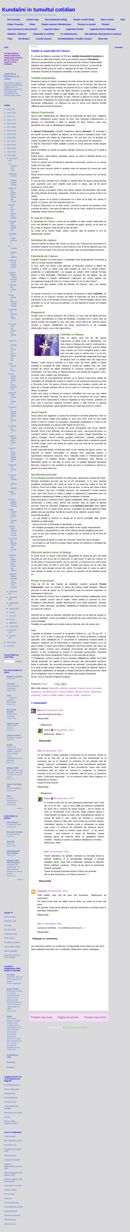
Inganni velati (12, 724)
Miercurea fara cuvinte (13, 1113)
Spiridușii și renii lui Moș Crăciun (12, 264)
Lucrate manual (43, 39)
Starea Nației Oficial (12, 947)
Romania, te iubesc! (12, 942)
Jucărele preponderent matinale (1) (12, 800)
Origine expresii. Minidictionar (56, 24)
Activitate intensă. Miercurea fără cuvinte (13, 179)
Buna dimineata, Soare (13, 1207)
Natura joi (8, 1198)
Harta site (103, 39)
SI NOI (9, 745)
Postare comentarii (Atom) (76, 1027)
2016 (9, 145)
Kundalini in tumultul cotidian (38, 9)
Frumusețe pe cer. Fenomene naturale (12, 330)
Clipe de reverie (13, 735)
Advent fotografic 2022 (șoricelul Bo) (13, 1180)
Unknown (42, 891)
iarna (88, 688)
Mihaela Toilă (12, 768)
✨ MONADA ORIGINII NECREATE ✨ (13, 700)
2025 (9, 113)
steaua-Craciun (82, 691)
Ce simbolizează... (69, 34)
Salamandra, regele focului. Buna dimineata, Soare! (12, 563)
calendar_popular (67, 688)
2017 (9, 141)
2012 (9, 642)
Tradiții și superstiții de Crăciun (13, 440)
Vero (9, 796)
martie (12, 626)
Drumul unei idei (13, 834)
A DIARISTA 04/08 (14, 824)
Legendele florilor (74, 29)
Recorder (8, 925)
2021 (9, 127)
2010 (9, 646)
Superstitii (96, 691)
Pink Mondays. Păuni (12, 367)
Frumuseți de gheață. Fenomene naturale (13, 545)
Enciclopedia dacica (12, 1085)
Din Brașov (24, 39)
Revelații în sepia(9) (14, 737)
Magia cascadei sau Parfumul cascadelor (13, 516)
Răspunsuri (46, 725)
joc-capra (97, 688)
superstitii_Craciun (40, 695)
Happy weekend (10, 1211)
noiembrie (13, 591)
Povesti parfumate (11, 1203)
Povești (105, 24)
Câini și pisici (107, 19)
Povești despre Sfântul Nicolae (13, 503)
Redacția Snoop (10, 934)
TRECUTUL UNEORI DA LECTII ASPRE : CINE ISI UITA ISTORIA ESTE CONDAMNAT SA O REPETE (14, 754)
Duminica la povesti (12, 1215)
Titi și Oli (11, 684)
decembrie (13, 158)
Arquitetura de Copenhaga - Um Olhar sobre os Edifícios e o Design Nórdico (14, 869)
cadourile (53, 688)
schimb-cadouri (66, 691)
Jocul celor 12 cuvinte (13, 1185)
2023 (9, 120)
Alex (39, 751)
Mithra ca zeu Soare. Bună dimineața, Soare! (12, 194)
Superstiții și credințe (43, 34)
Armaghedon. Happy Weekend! (12, 225)
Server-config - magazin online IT (11, 1122)
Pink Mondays (10, 1220)
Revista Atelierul (10, 1098)
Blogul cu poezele (14, 677)
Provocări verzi (10, 1145)
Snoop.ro (11, 1067)
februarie (12, 630)
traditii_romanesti (82, 695)
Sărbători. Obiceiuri (17, 34)
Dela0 (9, 1016)
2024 (9, 116)
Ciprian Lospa (9, 917)
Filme (32, 24)
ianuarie (12, 636)
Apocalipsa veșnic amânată (13, 238)
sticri (9, 696)
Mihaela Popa (9, 1093)
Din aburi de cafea (15, 832)
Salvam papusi (10, 1155)
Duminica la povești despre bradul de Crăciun (12, 415)
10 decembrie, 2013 (59, 851)
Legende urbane (52, 29)
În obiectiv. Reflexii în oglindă (13, 251)
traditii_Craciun (65, 695)
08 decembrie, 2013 (53, 710)
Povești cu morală (86, 24)
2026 (9, 109)
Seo (39, 923)
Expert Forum (13, 989)
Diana (47, 730)
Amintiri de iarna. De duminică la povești (12, 211)
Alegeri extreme (12, 494)
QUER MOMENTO (14, 788)
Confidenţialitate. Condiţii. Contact (75, 39)
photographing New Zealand (13, 852)
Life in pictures (10, 1224)
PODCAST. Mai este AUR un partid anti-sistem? (14, 979)
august (12, 609)
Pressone (11, 1062)
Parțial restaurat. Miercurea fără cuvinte (13, 300)
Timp (9, 39)
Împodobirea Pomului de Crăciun (13, 314)
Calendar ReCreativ (12, 1160)
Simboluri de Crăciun (12, 468)
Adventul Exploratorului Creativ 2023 (13, 1166)
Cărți (122, 19)
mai (10, 619)
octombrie (13, 597)
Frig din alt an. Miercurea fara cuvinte (13, 530)
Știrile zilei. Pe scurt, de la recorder (12, 956)
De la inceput (13, 19)
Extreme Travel (10, 1102)
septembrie (13, 603)
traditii (53, 695)
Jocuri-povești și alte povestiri (22, 29)
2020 (9, 131)
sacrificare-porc (50, 691)
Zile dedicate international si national (103, 34)
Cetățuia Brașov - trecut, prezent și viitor (13, 277)
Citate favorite (9, 1136)
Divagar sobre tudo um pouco (13, 861)
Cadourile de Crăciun (13, 288)
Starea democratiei (12, 1089)
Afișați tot (20, 808)
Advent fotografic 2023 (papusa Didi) (13, 1174)
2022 (9, 123)
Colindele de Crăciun (12, 429)
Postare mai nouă (41, 1017)
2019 (9, 134)
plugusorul (36, 691)
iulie (11, 612)
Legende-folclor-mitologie (102, 29)
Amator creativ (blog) (83, 19)
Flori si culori (9, 1194)
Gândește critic (10, 921)
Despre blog (33, 19)
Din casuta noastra (11, 711)
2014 (9, 152)
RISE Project (9, 938)
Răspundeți (42, 718)
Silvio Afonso (12, 822)
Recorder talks (10, 930)
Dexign (7, 1117)
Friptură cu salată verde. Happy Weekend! (12, 454)
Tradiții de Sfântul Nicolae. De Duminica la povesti (13, 580)
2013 (9, 155)
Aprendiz (11, 842)
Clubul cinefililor (10, 1190)
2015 (9, 148)
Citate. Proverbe (15, 24)
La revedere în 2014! (13, 167)
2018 (9, 138)
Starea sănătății (10, 951)
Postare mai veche (95, 1017)
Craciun (81, 688)
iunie (11, 616)
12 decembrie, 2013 (52, 923)
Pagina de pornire (68, 1017)
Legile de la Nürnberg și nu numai (11, 76)
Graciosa (10, 844)
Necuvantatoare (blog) (56, 19)
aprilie (11, 623)
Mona (40, 710)
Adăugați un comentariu (45, 938)
